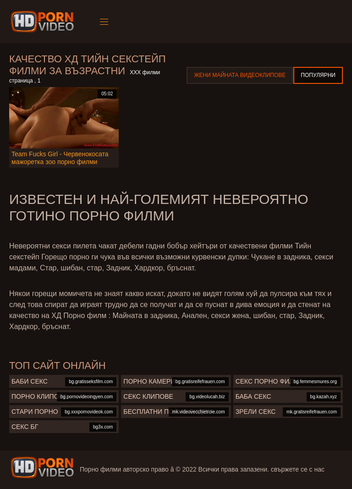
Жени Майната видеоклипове (240, 75)
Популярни (318, 75)
